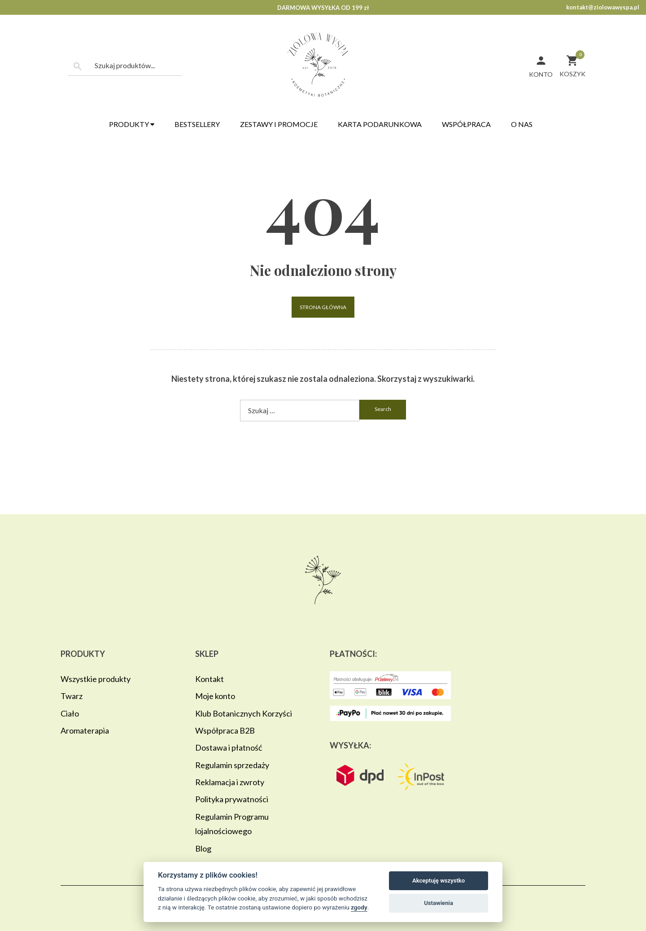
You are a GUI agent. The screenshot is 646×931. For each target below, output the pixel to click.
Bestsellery (197, 124)
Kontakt (209, 679)
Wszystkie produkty (96, 679)
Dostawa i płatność (228, 747)
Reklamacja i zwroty (229, 782)
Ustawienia (438, 903)
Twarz (72, 696)
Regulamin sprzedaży (232, 765)
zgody (359, 907)
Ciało (70, 713)
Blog (203, 848)
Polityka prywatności (231, 799)
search (383, 409)
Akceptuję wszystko (438, 880)
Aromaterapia (85, 730)
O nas (522, 124)
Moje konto (215, 696)
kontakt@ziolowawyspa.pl (602, 7)
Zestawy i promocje (279, 124)
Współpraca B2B (225, 730)
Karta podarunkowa (380, 124)
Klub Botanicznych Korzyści (243, 713)
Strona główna (323, 307)
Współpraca (466, 124)
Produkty (131, 124)
